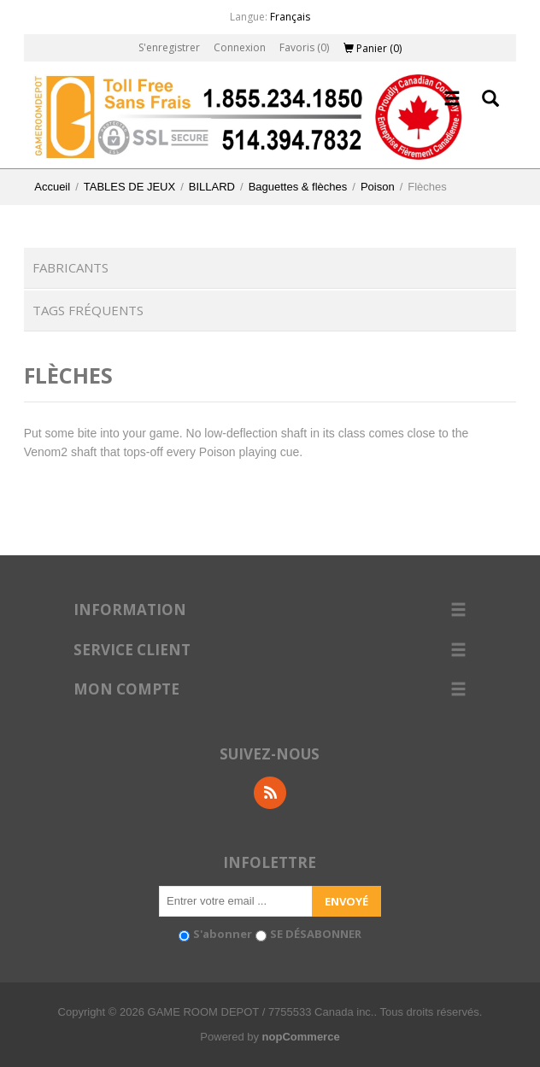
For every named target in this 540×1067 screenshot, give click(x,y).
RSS (270, 793)
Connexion (240, 47)
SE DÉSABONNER (315, 933)
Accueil (52, 186)
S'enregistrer (169, 47)
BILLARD (212, 186)
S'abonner (222, 933)
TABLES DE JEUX (129, 186)
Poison (378, 186)
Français (290, 16)
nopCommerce (301, 1036)
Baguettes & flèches (298, 186)
